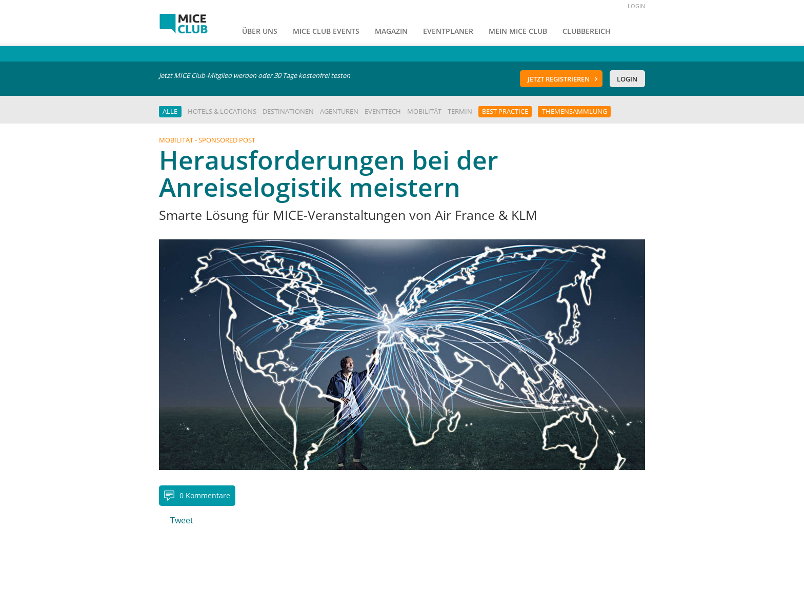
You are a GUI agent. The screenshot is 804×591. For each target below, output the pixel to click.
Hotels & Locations (222, 111)
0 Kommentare (204, 495)
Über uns (259, 31)
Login (627, 79)
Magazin (391, 31)
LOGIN (636, 6)
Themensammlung (574, 111)
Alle (170, 111)
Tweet (181, 520)
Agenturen (339, 111)
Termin (460, 111)
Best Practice (505, 111)
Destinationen (288, 111)
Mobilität (424, 111)
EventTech (383, 111)
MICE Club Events (326, 31)
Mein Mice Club (518, 31)
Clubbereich (586, 31)
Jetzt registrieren (559, 79)
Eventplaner (448, 31)
